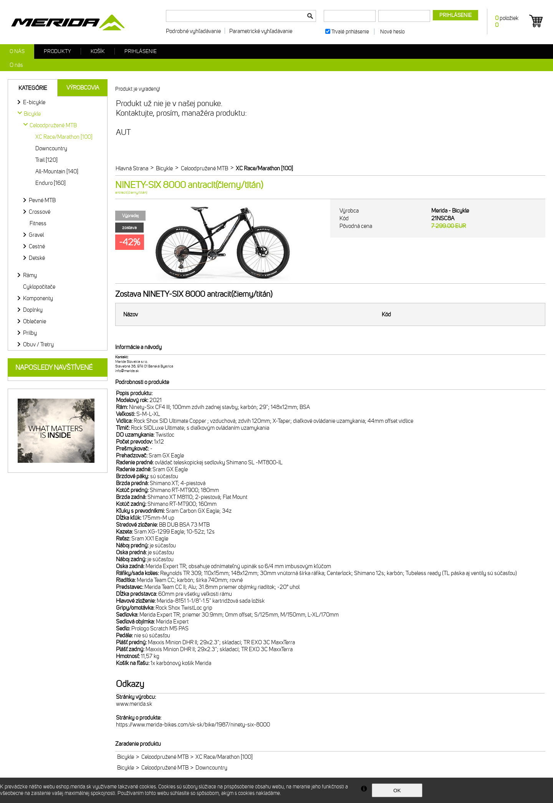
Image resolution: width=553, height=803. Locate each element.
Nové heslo (392, 31)
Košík (98, 51)
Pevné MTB (42, 200)
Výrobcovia (82, 87)
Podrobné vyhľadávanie (193, 31)
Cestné (37, 246)
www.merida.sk (134, 703)
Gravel (36, 234)
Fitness (38, 223)
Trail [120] (46, 159)
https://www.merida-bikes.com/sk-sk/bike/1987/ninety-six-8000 (193, 724)
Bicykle (125, 756)
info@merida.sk (127, 371)
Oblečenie (34, 321)
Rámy (30, 275)
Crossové (39, 211)
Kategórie (32, 88)
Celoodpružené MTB (165, 756)
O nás (17, 51)
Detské (37, 257)
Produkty (57, 51)
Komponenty (38, 298)
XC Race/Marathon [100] (64, 136)
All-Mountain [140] (56, 171)
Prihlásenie (140, 51)
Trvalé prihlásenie (350, 31)
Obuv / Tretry (38, 344)
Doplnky (33, 309)
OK (397, 790)
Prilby (30, 332)
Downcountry (51, 148)
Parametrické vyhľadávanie (260, 31)
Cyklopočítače (39, 286)
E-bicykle (34, 102)
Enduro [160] (50, 183)
